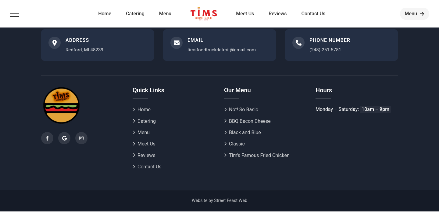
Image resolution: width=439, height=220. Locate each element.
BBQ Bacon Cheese (247, 121)
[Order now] (414, 14)
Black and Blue (242, 132)
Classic (234, 144)
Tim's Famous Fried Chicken (257, 155)
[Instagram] (81, 138)
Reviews (278, 13)
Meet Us (245, 13)
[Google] (64, 138)
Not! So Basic (241, 109)
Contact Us (314, 13)
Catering (135, 13)
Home (104, 13)
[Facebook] (47, 138)
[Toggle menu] (14, 14)
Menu (165, 13)
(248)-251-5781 (325, 50)
